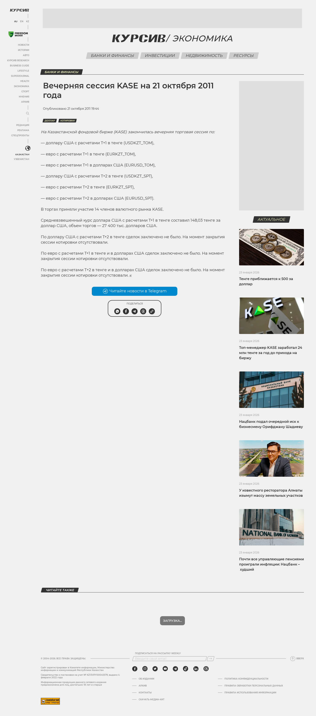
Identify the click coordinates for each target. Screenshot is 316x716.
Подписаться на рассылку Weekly (158, 653)
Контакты (145, 692)
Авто (26, 55)
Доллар (49, 120)
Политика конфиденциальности (246, 679)
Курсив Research (18, 60)
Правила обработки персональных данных (253, 686)
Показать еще (172, 621)
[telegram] (175, 668)
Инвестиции (160, 55)
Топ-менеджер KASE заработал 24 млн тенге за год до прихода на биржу (270, 353)
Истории (23, 50)
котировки (67, 120)
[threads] (206, 668)
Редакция (22, 125)
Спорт (25, 91)
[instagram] (145, 668)
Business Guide (19, 65)
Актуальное (271, 219)
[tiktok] (185, 668)
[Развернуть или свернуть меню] (27, 113)
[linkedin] (195, 668)
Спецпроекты (20, 135)
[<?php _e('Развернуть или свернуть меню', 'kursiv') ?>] (27, 148)
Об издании (146, 679)
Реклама (23, 130)
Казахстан (22, 154)
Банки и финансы (113, 55)
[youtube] (165, 668)
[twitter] (155, 668)
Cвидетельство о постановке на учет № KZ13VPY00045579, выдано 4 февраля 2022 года (80, 676)
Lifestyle (23, 70)
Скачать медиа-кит (151, 699)
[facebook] (134, 668)
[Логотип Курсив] (19, 10)
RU (15, 21)
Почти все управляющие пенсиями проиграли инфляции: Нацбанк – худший (271, 564)
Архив (25, 101)
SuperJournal (20, 76)
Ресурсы (243, 55)
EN (21, 21)
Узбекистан (21, 159)
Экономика (21, 86)
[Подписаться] (210, 658)
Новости (23, 45)
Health (24, 81)
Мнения (24, 96)
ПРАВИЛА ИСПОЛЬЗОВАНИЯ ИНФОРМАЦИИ (250, 692)
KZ (27, 21)
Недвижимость (204, 55)
